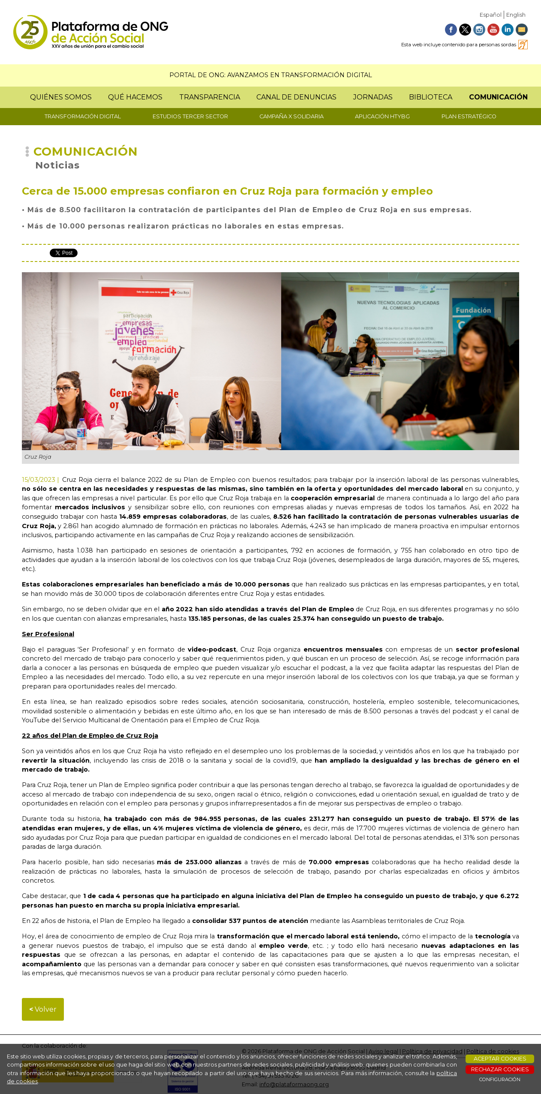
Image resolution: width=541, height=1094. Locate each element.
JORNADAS (373, 97)
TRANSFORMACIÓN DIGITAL (83, 116)
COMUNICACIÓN (498, 97)
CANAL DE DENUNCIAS (296, 97)
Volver (43, 1009)
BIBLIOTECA (430, 97)
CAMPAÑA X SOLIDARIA (291, 116)
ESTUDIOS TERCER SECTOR (190, 116)
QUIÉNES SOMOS (61, 97)
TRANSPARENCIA (209, 97)
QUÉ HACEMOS (135, 97)
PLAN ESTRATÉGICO (469, 116)
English (516, 15)
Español (491, 15)
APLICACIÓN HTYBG (382, 116)
